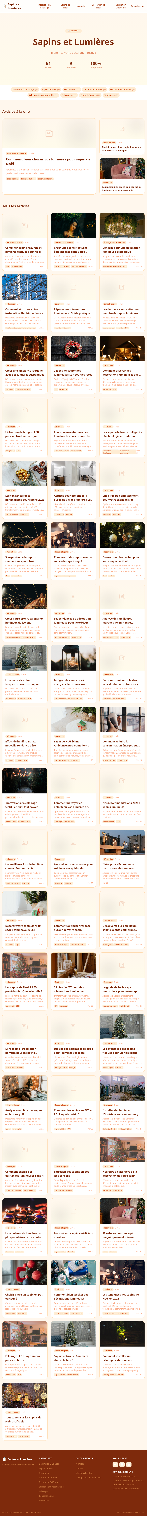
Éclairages (69, 95)
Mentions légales (84, 1473)
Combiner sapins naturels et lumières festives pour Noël (126, 1488)
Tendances (111, 95)
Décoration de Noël (98, 6)
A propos (80, 1463)
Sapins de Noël (65, 6)
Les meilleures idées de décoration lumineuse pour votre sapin (128, 1484)
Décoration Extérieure (121, 6)
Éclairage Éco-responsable (43, 95)
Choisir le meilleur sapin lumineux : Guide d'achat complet (129, 1480)
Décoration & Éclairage (44, 6)
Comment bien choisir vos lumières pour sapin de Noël (126, 1476)
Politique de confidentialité (88, 1477)
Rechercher (138, 6)
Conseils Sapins (90, 95)
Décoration (81, 6)
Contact (79, 1468)
